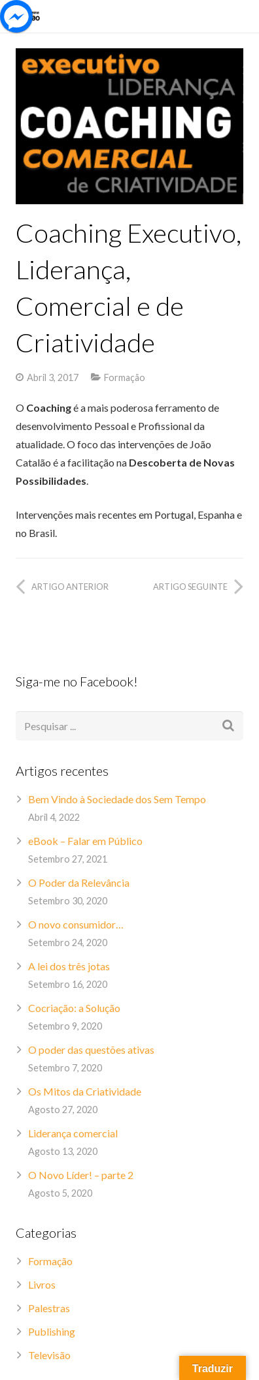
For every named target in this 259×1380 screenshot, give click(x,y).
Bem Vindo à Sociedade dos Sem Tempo (117, 799)
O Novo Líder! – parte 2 (80, 1175)
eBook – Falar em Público (85, 841)
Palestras (49, 1308)
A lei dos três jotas (69, 966)
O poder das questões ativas (91, 1049)
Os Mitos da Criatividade (84, 1091)
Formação (124, 377)
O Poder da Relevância (79, 882)
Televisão (49, 1355)
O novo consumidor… (76, 924)
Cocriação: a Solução (74, 1008)
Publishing (51, 1331)
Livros (42, 1284)
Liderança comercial (73, 1133)
